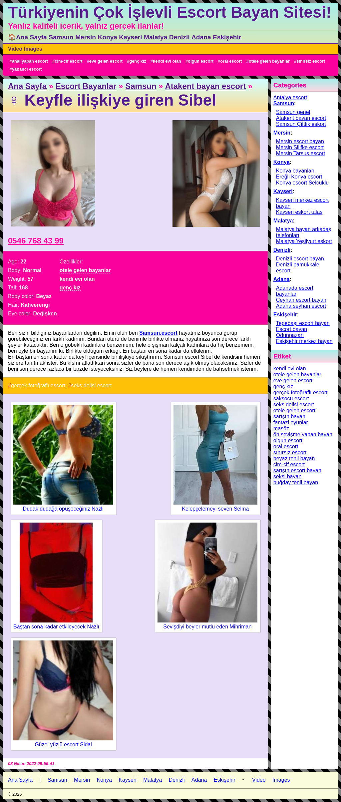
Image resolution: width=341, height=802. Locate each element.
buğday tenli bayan (295, 482)
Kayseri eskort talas (299, 212)
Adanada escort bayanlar (294, 291)
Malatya (155, 37)
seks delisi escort (91, 385)
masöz (281, 428)
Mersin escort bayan (300, 141)
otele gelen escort (294, 410)
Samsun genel (293, 112)
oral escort (231, 61)
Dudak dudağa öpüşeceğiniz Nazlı (63, 509)
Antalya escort (290, 97)
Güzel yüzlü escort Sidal (63, 744)
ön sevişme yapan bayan (302, 434)
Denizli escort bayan (300, 258)
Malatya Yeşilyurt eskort (304, 241)
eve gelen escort (106, 61)
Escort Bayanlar (86, 86)
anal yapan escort (30, 61)
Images (33, 49)
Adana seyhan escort (301, 306)
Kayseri (130, 37)
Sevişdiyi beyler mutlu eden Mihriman (207, 626)
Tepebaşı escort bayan (303, 323)
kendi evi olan (167, 61)
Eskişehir (227, 37)
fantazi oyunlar (290, 422)
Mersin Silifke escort (300, 147)
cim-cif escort (68, 61)
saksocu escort (291, 398)
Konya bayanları (295, 171)
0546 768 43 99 (36, 240)
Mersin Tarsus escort (300, 153)
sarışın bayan (289, 416)
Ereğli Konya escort (299, 177)
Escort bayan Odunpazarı (291, 332)
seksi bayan (287, 476)
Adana (201, 37)
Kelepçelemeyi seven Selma (215, 509)
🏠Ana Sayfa (27, 37)
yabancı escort (27, 69)
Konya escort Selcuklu (302, 183)
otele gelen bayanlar (269, 61)
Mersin (85, 37)
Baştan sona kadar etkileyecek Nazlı (56, 626)
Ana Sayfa (27, 86)
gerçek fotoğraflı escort (38, 385)
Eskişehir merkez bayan (304, 341)
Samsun (61, 37)
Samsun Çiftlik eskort (301, 124)
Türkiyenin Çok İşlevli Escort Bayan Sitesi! (169, 12)
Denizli (179, 37)
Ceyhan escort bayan (301, 300)
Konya (107, 37)
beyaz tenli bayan (294, 458)
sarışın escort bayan (297, 470)
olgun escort (200, 61)
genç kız (137, 61)
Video (15, 49)
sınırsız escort (310, 61)
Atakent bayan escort (205, 86)
